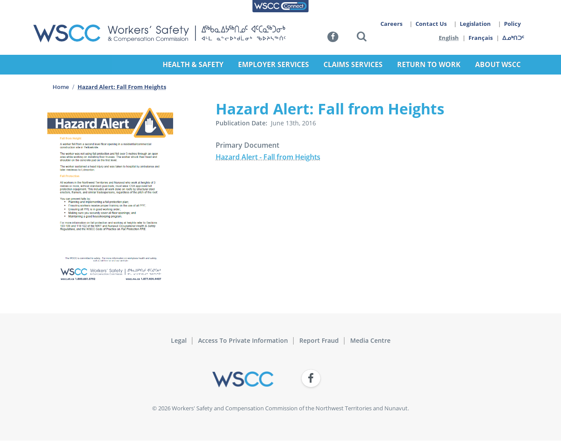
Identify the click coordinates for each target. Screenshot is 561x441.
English (449, 38)
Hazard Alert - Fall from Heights (268, 157)
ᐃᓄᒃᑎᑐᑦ (513, 38)
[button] (361, 38)
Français (481, 38)
